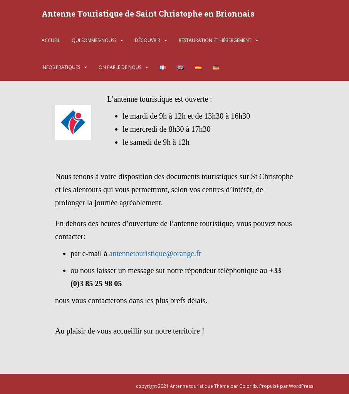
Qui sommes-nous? (94, 40)
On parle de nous (120, 67)
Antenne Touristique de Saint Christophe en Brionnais (148, 13)
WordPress (301, 386)
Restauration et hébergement (215, 40)
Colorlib (248, 386)
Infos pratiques (61, 67)
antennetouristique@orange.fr (155, 253)
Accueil (51, 40)
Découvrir (147, 40)
